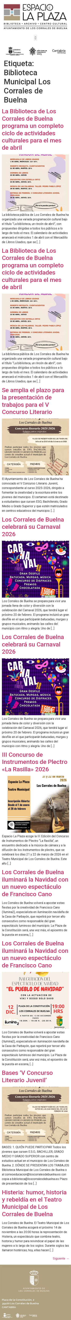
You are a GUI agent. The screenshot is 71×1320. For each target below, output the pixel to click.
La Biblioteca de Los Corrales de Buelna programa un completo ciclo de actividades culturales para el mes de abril (33, 129)
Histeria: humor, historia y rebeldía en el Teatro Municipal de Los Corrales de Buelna (34, 1203)
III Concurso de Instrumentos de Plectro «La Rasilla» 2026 (34, 762)
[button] (35, 38)
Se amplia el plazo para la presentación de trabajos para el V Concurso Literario (33, 401)
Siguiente (61, 1258)
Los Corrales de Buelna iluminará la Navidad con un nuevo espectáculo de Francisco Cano (35, 883)
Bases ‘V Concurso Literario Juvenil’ (27, 1076)
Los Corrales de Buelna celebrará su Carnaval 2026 (33, 527)
